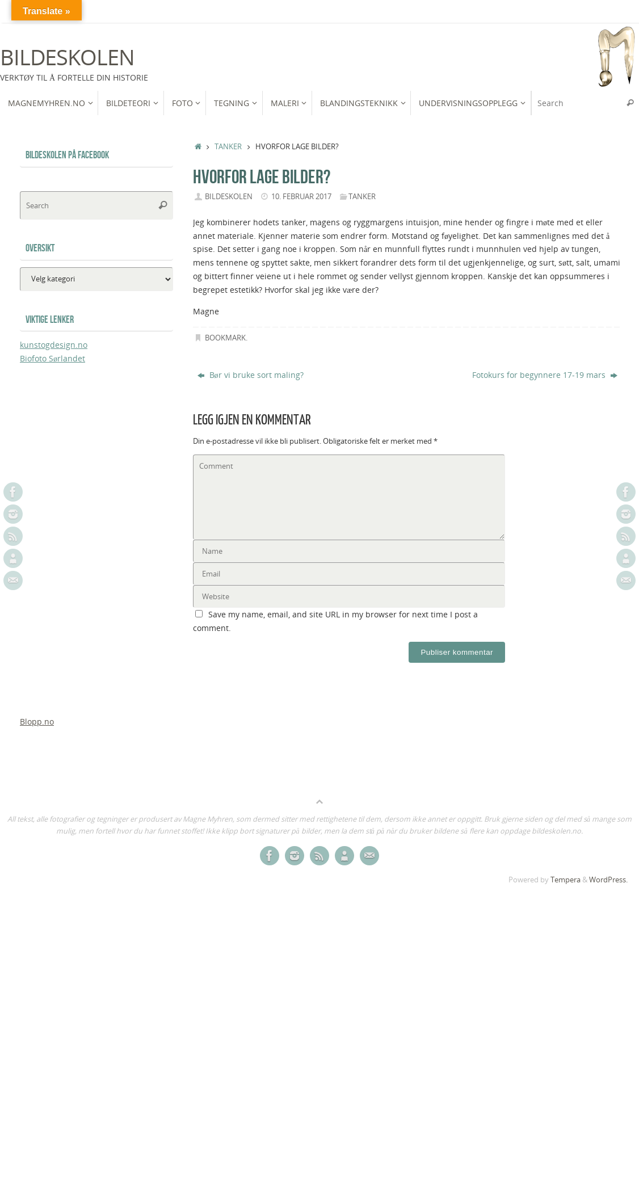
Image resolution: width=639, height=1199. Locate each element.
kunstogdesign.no (53, 344)
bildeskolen (229, 196)
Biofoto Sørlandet (52, 358)
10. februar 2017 (301, 196)
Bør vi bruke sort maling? (250, 374)
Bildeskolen (67, 57)
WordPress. (608, 880)
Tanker (228, 147)
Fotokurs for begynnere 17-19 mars (544, 374)
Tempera (565, 880)
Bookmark (225, 338)
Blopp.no (37, 721)
